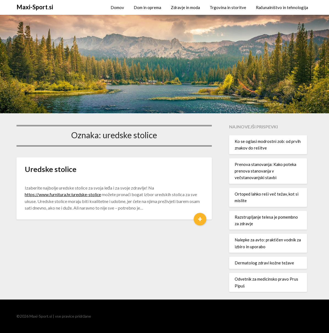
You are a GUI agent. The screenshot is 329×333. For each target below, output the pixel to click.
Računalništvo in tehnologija (282, 7)
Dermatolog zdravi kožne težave (264, 262)
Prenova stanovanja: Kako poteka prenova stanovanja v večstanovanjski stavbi (265, 171)
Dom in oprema (147, 7)
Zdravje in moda (185, 7)
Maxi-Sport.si (35, 7)
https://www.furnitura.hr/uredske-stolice (63, 194)
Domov (117, 7)
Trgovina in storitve (228, 7)
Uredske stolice (50, 169)
